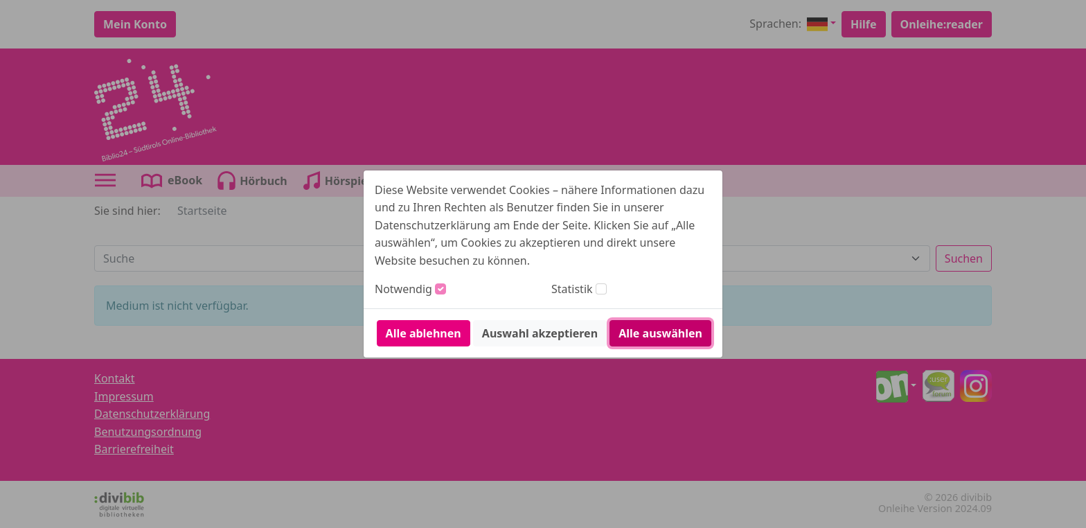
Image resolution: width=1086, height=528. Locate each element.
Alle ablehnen (423, 333)
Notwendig (403, 289)
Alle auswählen (660, 333)
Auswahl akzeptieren (540, 333)
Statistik (572, 289)
